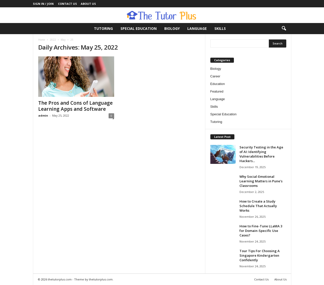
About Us (88, 4)
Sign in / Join (43, 4)
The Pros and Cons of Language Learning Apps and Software (75, 106)
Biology (172, 28)
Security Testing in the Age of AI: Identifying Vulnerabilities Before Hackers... (261, 154)
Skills (220, 28)
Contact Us (67, 4)
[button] (283, 28)
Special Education (138, 28)
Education (217, 84)
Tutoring (103, 28)
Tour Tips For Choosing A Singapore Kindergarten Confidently (259, 255)
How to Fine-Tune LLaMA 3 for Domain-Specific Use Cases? (260, 230)
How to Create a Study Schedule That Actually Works (258, 206)
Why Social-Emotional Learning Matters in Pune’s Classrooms (260, 181)
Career (215, 76)
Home (41, 39)
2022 (53, 39)
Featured (217, 91)
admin (43, 115)
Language (197, 28)
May (63, 39)
